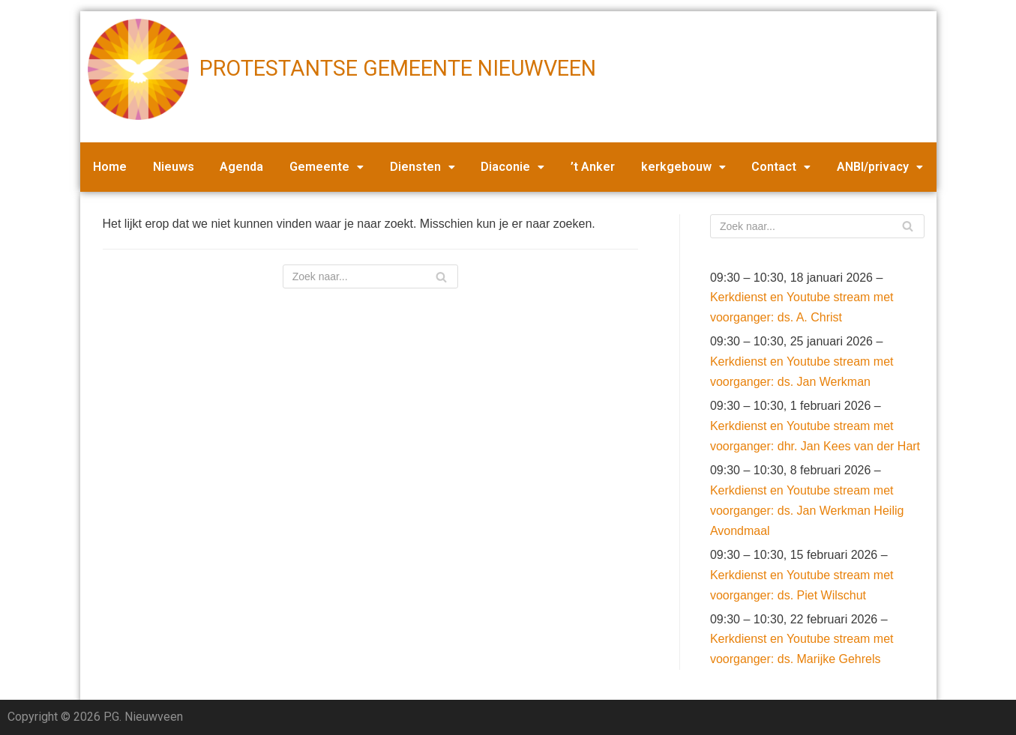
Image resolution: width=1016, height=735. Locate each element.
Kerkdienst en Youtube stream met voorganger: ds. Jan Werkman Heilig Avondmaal (807, 510)
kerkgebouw (683, 167)
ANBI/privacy (880, 167)
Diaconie (512, 167)
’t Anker (593, 167)
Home (110, 167)
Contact (781, 167)
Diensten (422, 167)
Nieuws (173, 167)
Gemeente (326, 167)
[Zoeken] (370, 276)
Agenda (241, 167)
